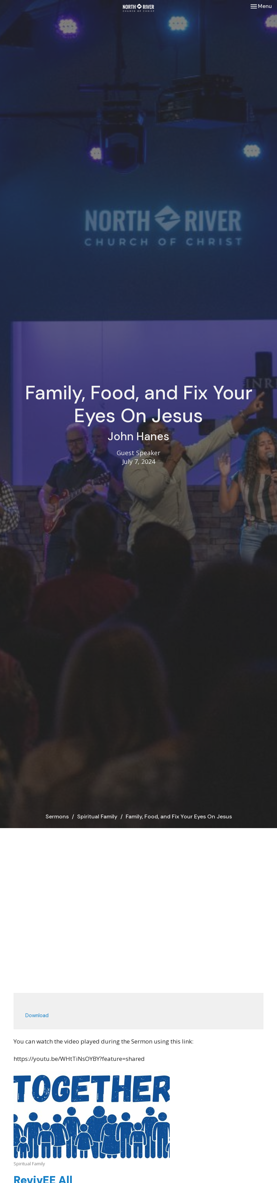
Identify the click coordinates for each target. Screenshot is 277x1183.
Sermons (57, 816)
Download (37, 1015)
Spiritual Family (97, 816)
